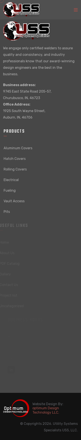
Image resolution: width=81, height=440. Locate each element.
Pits (7, 212)
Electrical (11, 180)
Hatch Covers (15, 159)
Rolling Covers (15, 169)
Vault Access (14, 201)
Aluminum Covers (18, 148)
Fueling (10, 190)
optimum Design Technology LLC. (45, 410)
